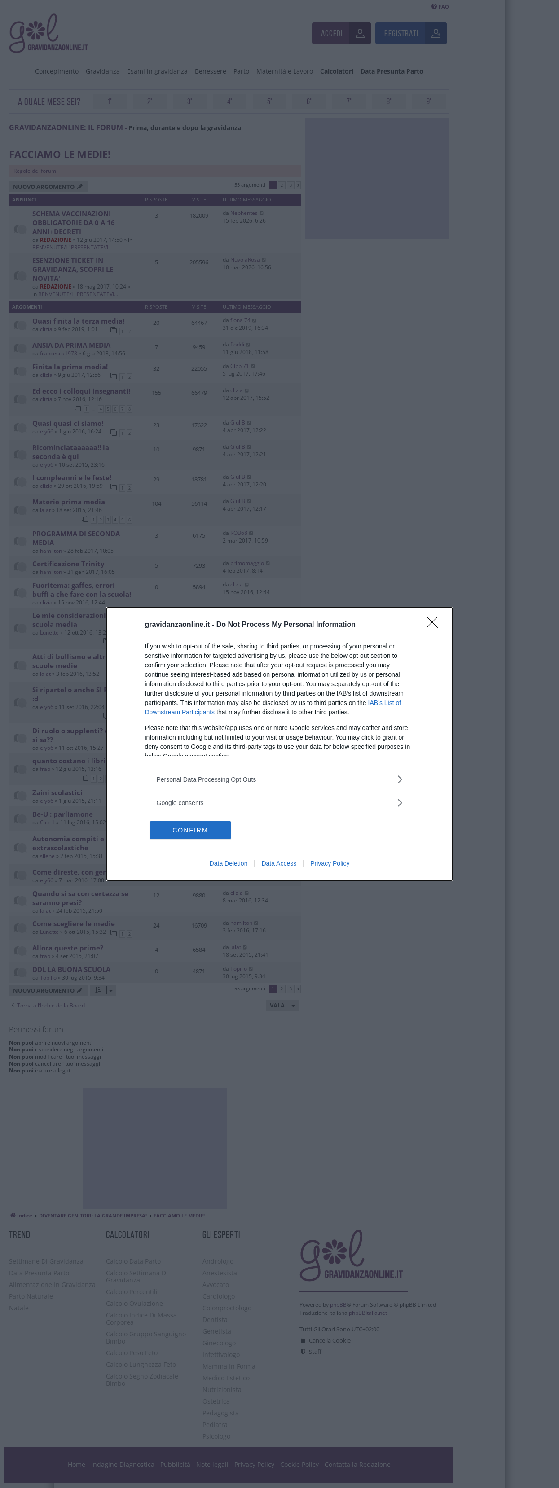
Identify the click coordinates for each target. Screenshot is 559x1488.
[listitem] (280, 779)
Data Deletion (229, 863)
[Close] (435, 625)
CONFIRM (192, 830)
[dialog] (280, 744)
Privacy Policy (329, 863)
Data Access (278, 863)
